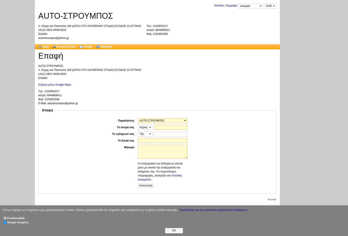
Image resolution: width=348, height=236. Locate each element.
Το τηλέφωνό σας (123, 134)
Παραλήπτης (126, 120)
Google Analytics (18, 222)
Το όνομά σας (125, 127)
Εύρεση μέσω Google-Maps (54, 84)
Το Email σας (126, 140)
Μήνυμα (129, 147)
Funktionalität (16, 218)
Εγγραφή (231, 5)
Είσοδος (219, 5)
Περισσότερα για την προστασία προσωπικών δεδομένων (213, 210)
